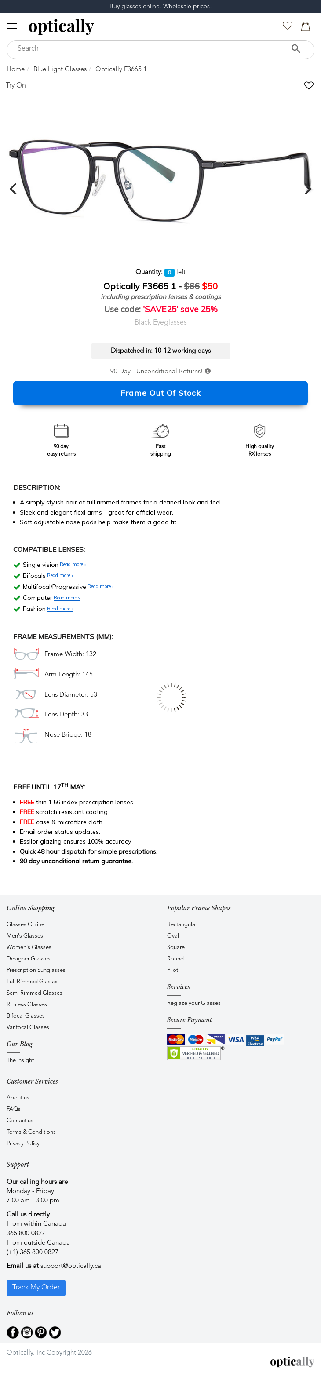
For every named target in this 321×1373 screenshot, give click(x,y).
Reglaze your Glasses (194, 1003)
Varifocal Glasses (28, 1027)
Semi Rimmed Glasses (34, 993)
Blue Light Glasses (60, 69)
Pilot (172, 970)
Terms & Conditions (31, 1132)
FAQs (14, 1109)
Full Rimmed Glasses (33, 982)
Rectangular (182, 925)
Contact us (20, 1121)
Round (175, 959)
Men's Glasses (25, 936)
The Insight (20, 1060)
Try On (16, 85)
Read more (73, 564)
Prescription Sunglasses (36, 970)
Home (16, 69)
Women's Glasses (29, 947)
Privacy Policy (23, 1144)
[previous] (14, 188)
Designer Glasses (29, 959)
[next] (307, 188)
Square (176, 947)
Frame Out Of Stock (160, 393)
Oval (173, 936)
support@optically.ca (70, 1266)
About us (18, 1098)
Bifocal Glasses (26, 1016)
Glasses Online (25, 925)
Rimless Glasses (27, 1005)
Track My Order (36, 1287)
